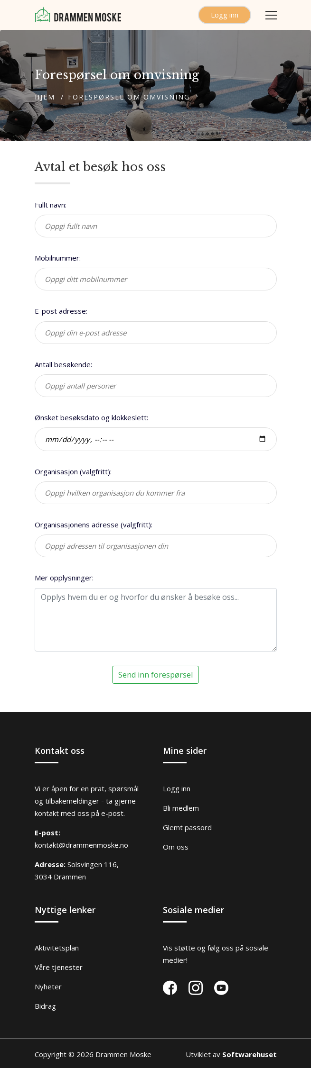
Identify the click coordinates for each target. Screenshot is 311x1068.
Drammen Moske (123, 1054)
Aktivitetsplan (57, 947)
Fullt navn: (50, 204)
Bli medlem (181, 808)
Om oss (175, 846)
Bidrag (45, 1006)
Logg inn (224, 14)
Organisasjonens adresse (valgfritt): (93, 524)
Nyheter (48, 986)
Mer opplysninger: (64, 577)
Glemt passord (187, 827)
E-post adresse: (61, 311)
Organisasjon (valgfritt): (73, 471)
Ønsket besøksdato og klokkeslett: (91, 417)
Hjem (45, 96)
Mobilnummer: (58, 257)
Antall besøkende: (63, 364)
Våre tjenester (59, 967)
